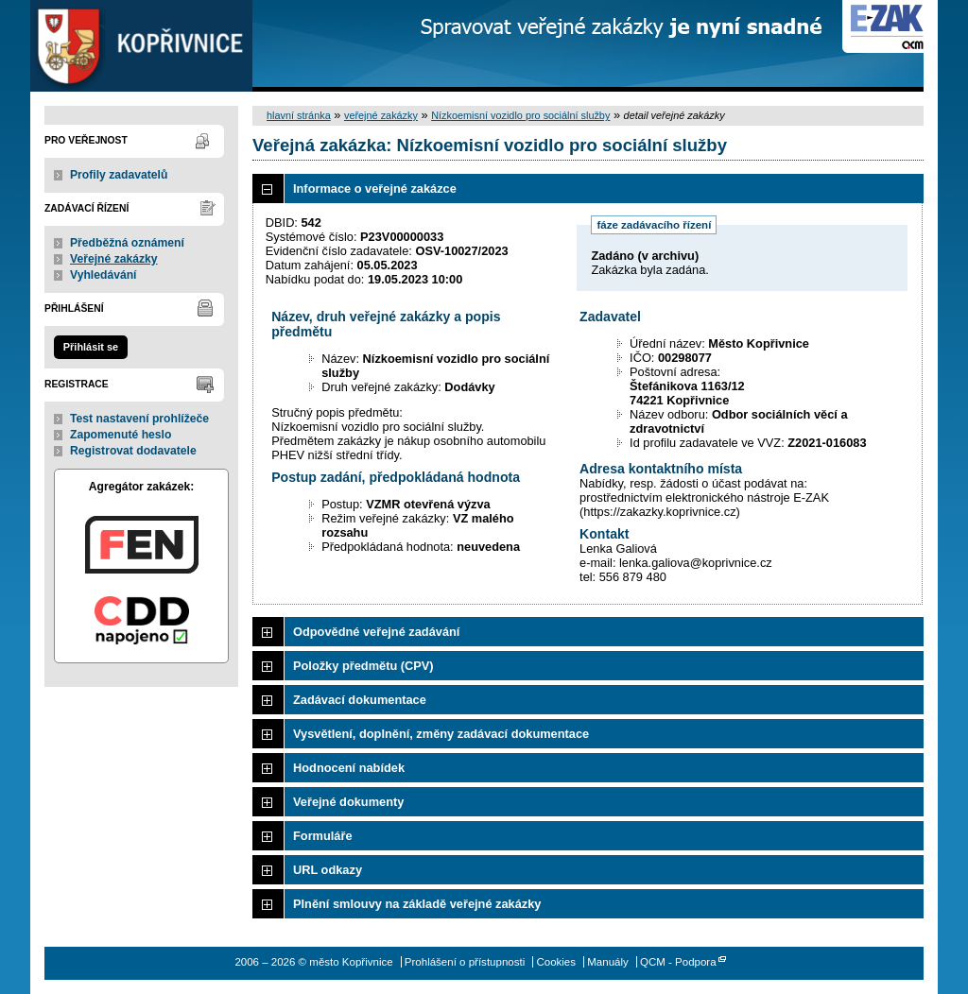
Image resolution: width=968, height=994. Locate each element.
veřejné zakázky (381, 115)
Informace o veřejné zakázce (375, 188)
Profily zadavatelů (118, 174)
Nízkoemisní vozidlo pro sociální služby (520, 115)
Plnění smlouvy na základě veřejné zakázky (417, 904)
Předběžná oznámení (127, 242)
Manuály (608, 962)
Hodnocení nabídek (349, 768)
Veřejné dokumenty (348, 802)
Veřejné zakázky (114, 259)
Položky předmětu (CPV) (363, 666)
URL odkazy (327, 870)
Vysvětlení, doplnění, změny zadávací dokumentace (441, 734)
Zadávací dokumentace (359, 700)
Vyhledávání (103, 275)
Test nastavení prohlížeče (139, 418)
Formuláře (323, 836)
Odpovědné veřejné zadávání (376, 632)
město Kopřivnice (141, 46)
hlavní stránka (299, 115)
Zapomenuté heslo (120, 434)
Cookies (556, 962)
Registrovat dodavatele (133, 450)
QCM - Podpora (678, 962)
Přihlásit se (90, 346)
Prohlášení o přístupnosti (465, 962)
